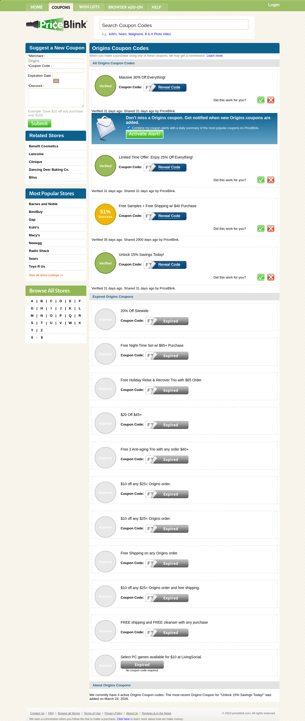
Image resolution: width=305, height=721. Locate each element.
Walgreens (135, 34)
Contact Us (37, 713)
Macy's (34, 235)
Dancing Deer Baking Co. (49, 170)
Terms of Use (92, 713)
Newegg (35, 243)
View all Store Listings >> (46, 275)
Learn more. (215, 56)
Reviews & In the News (156, 713)
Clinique (35, 162)
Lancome (36, 154)
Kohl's (34, 227)
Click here (123, 718)
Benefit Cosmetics (43, 146)
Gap (32, 220)
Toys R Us (37, 266)
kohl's (113, 34)
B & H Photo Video (158, 34)
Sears (123, 34)
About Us (132, 713)
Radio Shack (39, 251)
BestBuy (36, 212)
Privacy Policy (113, 713)
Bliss (33, 177)
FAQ (51, 713)
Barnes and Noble (43, 204)
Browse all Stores (69, 713)
